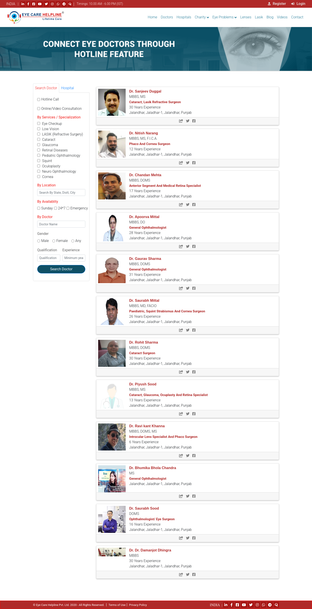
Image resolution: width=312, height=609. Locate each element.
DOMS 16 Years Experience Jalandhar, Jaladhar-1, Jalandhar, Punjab (160, 519)
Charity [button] (200, 17)
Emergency (79, 208)
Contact (297, 17)
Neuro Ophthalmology (56, 171)
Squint (44, 161)
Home (152, 17)
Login (298, 4)
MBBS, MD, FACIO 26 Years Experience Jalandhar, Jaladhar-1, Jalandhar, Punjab (167, 311)
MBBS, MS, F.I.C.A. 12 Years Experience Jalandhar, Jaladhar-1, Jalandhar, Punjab (160, 144)
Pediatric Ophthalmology (58, 155)
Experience (71, 250)
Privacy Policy (138, 605)
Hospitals (184, 17)
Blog (270, 17)
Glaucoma (47, 145)
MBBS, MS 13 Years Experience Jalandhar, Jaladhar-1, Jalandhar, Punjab (168, 395)
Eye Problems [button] (223, 17)
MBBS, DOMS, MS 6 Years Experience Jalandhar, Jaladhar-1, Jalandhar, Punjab (163, 436)
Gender (43, 234)
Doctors (167, 17)
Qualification (47, 250)
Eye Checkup (49, 124)
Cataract (46, 139)
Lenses (245, 17)
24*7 (61, 208)
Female (62, 241)
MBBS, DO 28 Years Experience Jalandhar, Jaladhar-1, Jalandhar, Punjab (160, 227)
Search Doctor (61, 269)
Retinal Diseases (52, 150)
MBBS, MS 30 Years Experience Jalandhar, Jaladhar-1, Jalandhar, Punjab (160, 102)
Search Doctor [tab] (46, 88)
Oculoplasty (48, 166)
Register (277, 4)
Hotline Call (50, 99)
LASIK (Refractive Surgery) (60, 134)
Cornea (45, 177)
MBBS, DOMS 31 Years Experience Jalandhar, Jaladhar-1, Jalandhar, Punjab (160, 269)
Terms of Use (117, 605)
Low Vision (48, 129)
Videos (282, 17)
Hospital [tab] (67, 88)
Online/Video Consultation (61, 108)
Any (78, 241)
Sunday (47, 208)
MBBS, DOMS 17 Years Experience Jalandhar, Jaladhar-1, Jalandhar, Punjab (165, 185)
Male (45, 241)
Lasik (259, 17)
